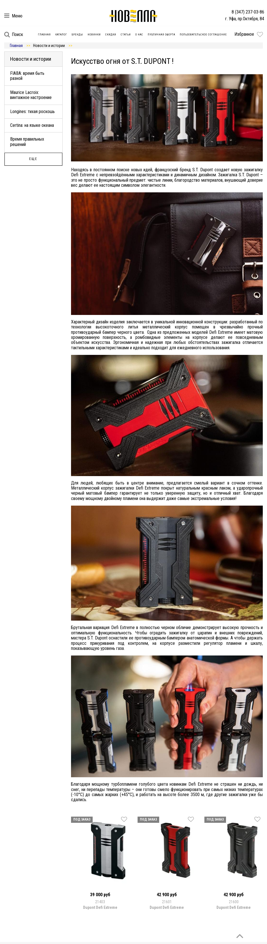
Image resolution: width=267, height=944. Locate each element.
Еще (33, 159)
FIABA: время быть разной (27, 76)
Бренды (77, 34)
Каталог (61, 34)
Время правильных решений (27, 141)
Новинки (94, 34)
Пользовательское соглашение (203, 34)
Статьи (126, 34)
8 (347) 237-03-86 (248, 12)
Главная (44, 34)
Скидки (110, 34)
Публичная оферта (161, 34)
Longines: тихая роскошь (32, 111)
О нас (139, 34)
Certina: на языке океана (32, 125)
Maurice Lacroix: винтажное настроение (31, 95)
